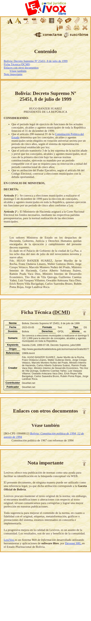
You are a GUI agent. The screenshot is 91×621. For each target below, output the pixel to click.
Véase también (18, 70)
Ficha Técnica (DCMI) (17, 64)
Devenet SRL (73, 543)
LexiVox (9, 539)
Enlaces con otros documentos (21, 67)
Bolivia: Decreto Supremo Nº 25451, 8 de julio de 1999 (35, 61)
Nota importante (13, 74)
